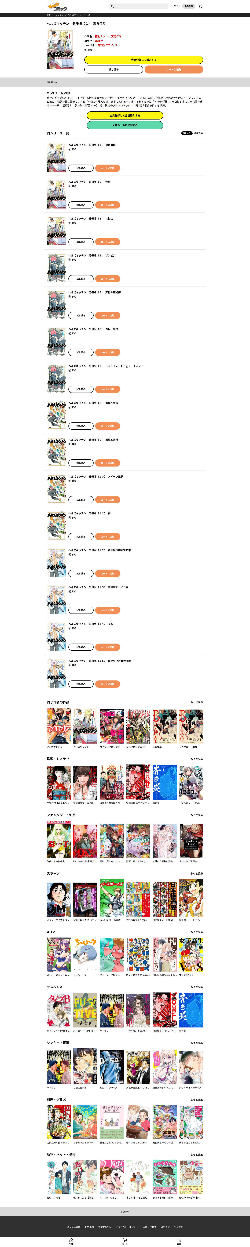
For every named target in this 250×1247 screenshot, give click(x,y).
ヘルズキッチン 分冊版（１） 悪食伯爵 (92, 145)
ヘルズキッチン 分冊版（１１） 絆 (89, 513)
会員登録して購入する (144, 59)
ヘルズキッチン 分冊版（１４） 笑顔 (90, 623)
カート (125, 1244)
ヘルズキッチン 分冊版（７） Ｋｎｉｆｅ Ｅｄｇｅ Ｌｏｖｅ (106, 366)
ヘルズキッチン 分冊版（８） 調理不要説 (93, 403)
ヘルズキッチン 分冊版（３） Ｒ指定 (90, 218)
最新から (198, 133)
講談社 (99, 40)
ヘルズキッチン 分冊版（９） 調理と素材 (93, 439)
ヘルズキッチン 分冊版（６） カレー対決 (93, 329)
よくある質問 (73, 1226)
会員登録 (189, 6)
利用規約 (89, 1226)
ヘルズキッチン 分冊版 (79, 15)
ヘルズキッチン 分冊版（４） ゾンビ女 (92, 255)
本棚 (179, 1244)
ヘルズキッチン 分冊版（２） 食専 (89, 181)
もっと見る (196, 702)
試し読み (114, 69)
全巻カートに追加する (125, 125)
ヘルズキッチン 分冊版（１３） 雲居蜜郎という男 (98, 587)
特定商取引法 (105, 1226)
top (49, 15)
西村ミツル (101, 36)
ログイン (176, 6)
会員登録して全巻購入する (125, 115)
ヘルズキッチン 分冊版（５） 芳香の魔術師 (94, 292)
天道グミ (116, 36)
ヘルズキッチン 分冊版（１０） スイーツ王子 (95, 476)
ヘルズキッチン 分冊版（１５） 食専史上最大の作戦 (99, 660)
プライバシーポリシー (127, 1226)
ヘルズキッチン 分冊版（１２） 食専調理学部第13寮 (99, 550)
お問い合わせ (149, 1226)
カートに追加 (173, 69)
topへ (125, 1211)
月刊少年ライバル (108, 45)
